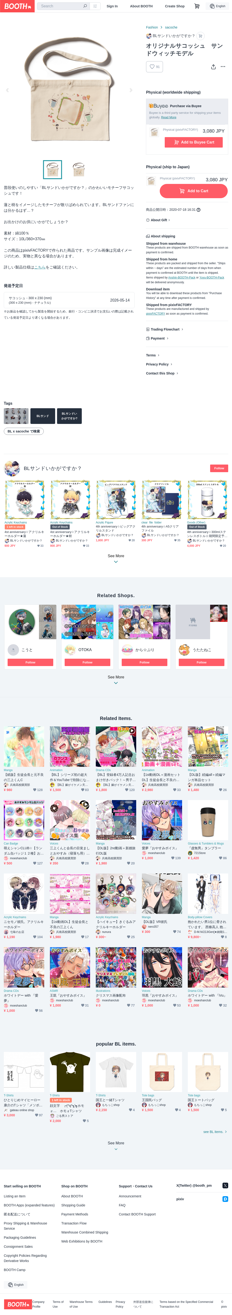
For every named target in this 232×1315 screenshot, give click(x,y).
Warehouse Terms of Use (81, 1304)
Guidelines (105, 1302)
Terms (151, 355)
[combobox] (63, 6)
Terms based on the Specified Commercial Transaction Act (186, 1304)
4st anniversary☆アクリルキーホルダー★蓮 (24, 534)
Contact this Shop (160, 373)
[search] (85, 6)
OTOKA (85, 650)
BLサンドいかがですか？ (53, 468)
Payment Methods (74, 1214)
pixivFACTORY (155, 313)
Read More (168, 117)
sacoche (171, 27)
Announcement (130, 1196)
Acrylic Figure (104, 522)
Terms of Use (58, 1304)
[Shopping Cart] (197, 6)
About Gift (159, 220)
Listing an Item (14, 1196)
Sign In (112, 6)
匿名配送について (17, 1214)
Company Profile (38, 1304)
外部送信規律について (143, 1304)
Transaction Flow (74, 1223)
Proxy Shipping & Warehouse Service (25, 1225)
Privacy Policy (157, 364)
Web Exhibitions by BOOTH (81, 1241)
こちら (40, 267)
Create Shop (174, 6)
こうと (27, 650)
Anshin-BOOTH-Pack (181, 277)
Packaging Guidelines (20, 1237)
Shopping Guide (73, 1205)
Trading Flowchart (165, 329)
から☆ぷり (145, 650)
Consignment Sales (18, 1246)
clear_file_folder (151, 522)
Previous (7, 90)
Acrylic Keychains (16, 522)
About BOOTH (141, 6)
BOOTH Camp (14, 1270)
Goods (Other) (196, 522)
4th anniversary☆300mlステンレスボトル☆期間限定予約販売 (206, 534)
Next (131, 90)
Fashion (152, 27)
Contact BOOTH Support (137, 1214)
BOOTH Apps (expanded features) (29, 1205)
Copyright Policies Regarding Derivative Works (25, 1258)
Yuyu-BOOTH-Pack (211, 277)
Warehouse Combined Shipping (84, 1232)
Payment (157, 338)
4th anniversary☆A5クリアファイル (160, 528)
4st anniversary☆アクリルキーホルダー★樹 (70, 534)
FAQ (122, 1205)
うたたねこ (202, 650)
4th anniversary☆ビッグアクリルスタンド (116, 528)
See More (116, 681)
